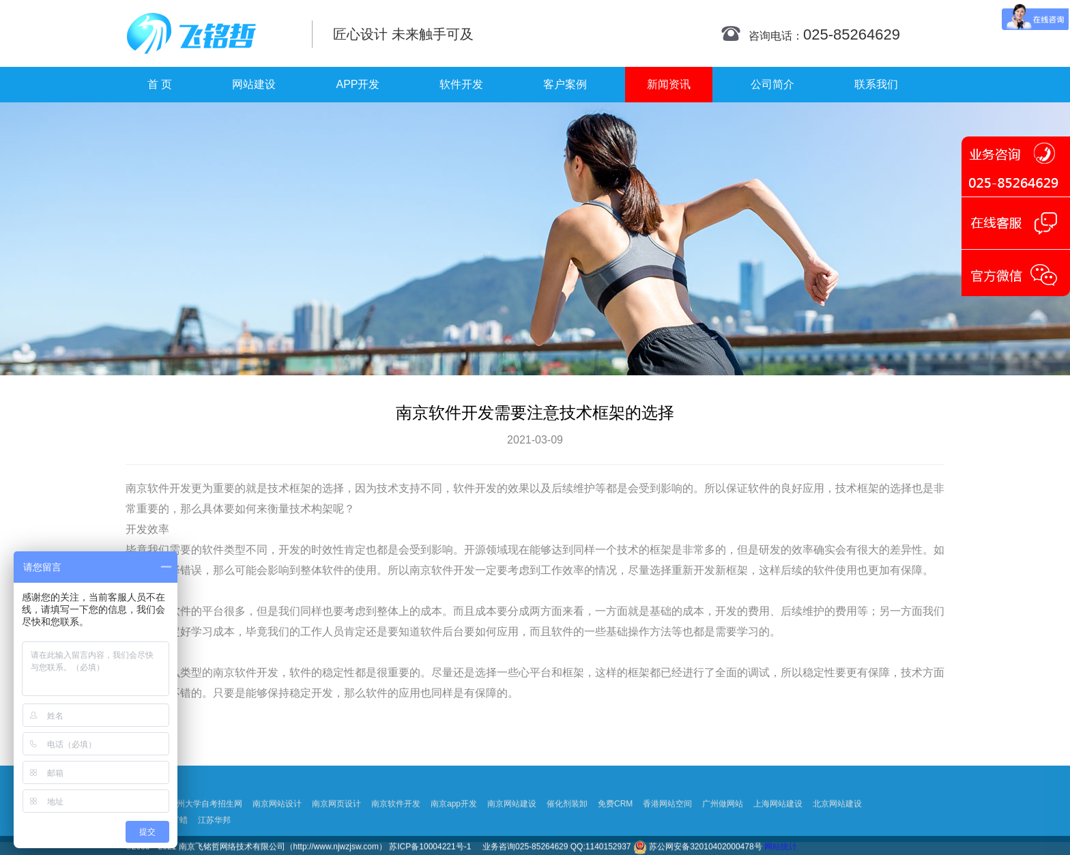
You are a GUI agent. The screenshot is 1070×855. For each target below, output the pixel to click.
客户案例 (565, 84)
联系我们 (876, 84)
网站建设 (254, 84)
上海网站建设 (778, 837)
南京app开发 (454, 837)
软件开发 (461, 84)
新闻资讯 (669, 84)
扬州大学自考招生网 (205, 837)
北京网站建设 (837, 837)
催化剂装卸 (567, 837)
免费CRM (615, 837)
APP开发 (357, 84)
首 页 (159, 84)
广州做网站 (722, 837)
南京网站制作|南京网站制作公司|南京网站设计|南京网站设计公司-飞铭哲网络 (209, 33)
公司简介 (772, 84)
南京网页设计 (336, 837)
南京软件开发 (158, 488)
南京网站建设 (511, 837)
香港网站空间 (667, 837)
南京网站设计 (277, 837)
